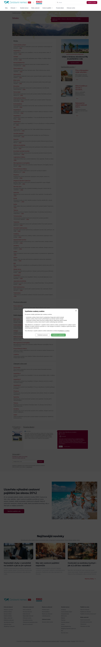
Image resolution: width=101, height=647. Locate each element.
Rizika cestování (35, 8)
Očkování (13, 8)
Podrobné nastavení (43, 335)
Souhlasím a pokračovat (58, 335)
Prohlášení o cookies (63, 331)
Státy (6, 8)
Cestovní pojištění (46, 8)
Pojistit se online (92, 2)
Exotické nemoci (24, 8)
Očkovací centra (71, 8)
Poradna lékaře (60, 8)
